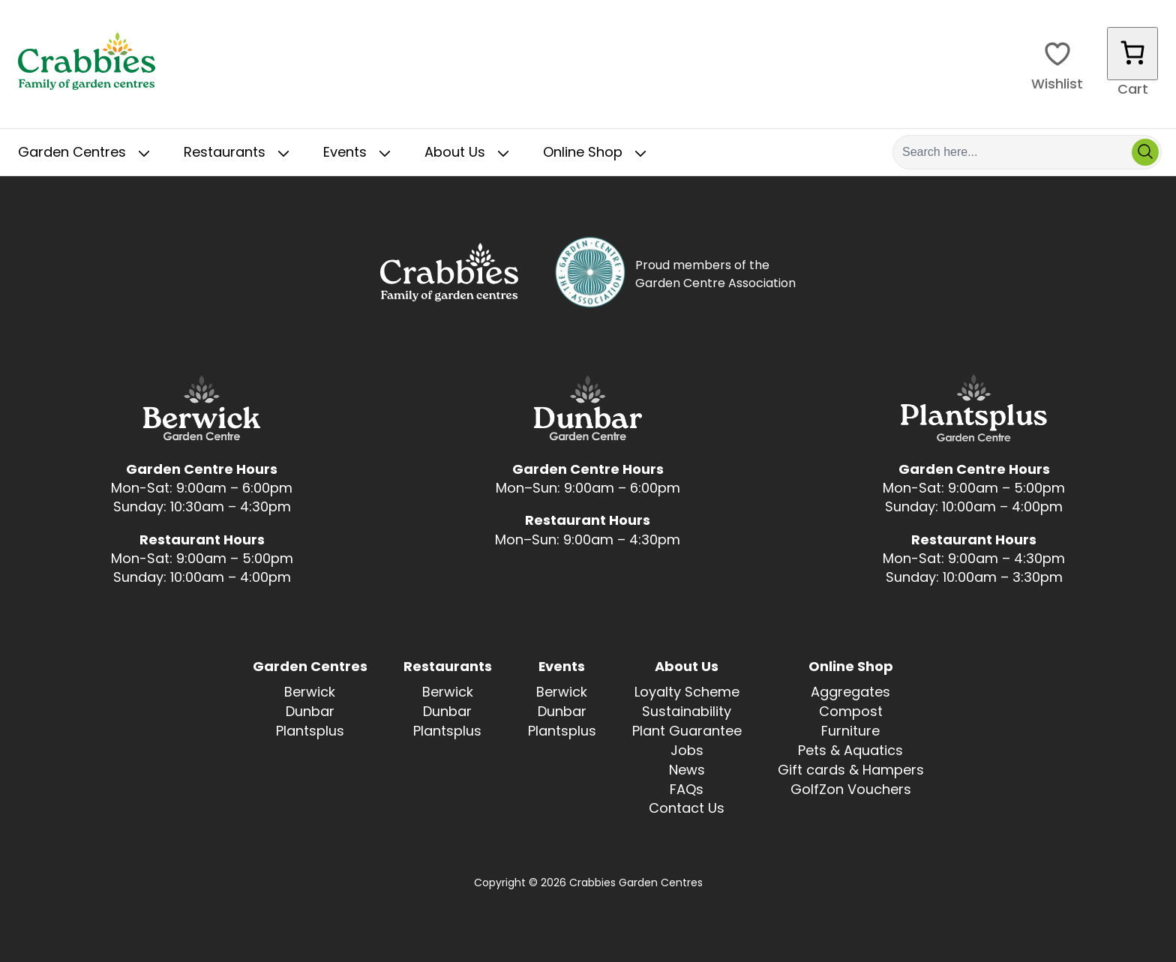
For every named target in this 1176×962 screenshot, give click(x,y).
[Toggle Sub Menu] (144, 153)
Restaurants (240, 153)
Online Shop (597, 153)
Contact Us (686, 809)
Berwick (309, 693)
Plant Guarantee (687, 732)
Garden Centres (87, 153)
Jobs (687, 751)
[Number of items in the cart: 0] (1132, 53)
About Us (469, 153)
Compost (851, 712)
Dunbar (310, 712)
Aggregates (850, 693)
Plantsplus (310, 732)
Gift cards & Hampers (851, 771)
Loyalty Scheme (687, 693)
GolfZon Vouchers (850, 790)
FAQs (687, 790)
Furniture (850, 732)
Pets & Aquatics (850, 751)
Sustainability (686, 712)
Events (360, 153)
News (687, 771)
